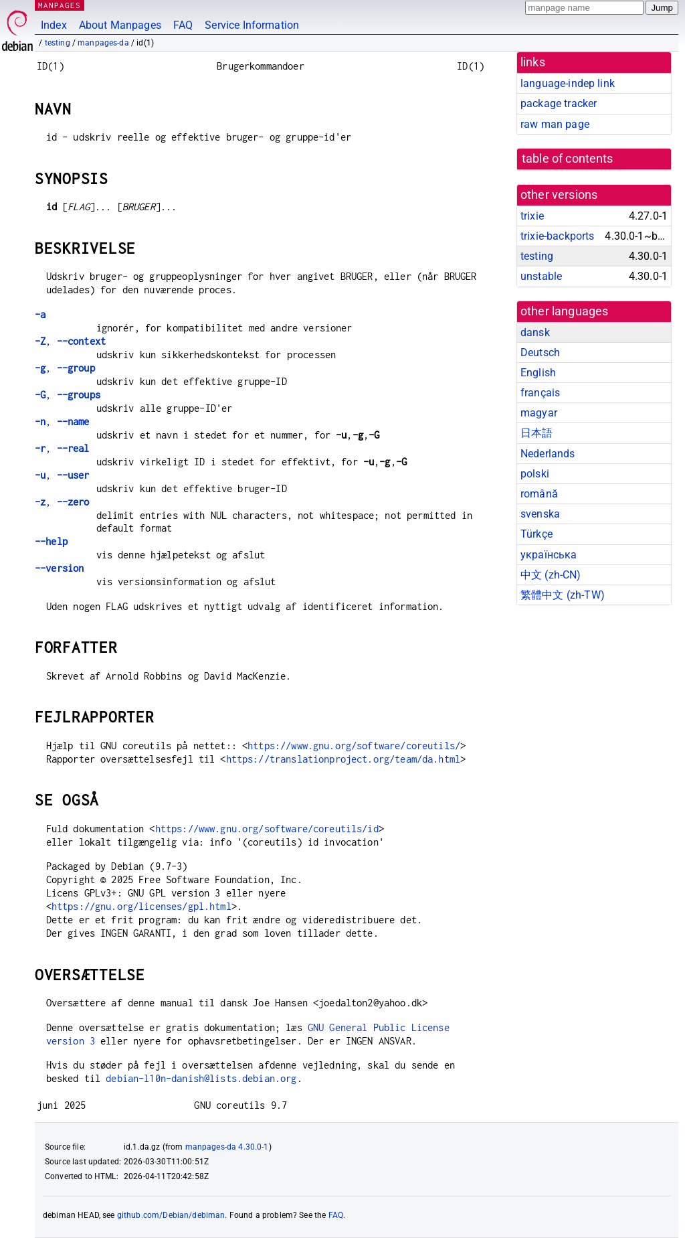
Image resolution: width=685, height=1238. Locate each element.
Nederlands (547, 453)
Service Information (252, 25)
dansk (535, 332)
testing (57, 43)
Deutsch (540, 352)
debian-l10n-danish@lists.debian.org (201, 1078)
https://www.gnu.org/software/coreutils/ (354, 745)
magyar (538, 412)
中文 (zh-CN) (550, 574)
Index (54, 25)
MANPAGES (59, 5)
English (538, 372)
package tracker (558, 103)
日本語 (536, 433)
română (539, 493)
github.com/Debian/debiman (171, 1215)
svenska (540, 514)
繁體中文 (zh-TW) (562, 595)
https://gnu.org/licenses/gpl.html (141, 906)
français (540, 392)
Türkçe (536, 534)
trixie (532, 216)
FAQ (183, 25)
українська (548, 554)
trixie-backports (557, 236)
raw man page (554, 124)
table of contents (567, 158)
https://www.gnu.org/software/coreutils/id (267, 828)
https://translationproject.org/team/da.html (343, 759)
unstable (541, 276)
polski (534, 473)
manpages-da (103, 43)
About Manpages (120, 25)
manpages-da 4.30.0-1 (227, 1147)
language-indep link (567, 83)
